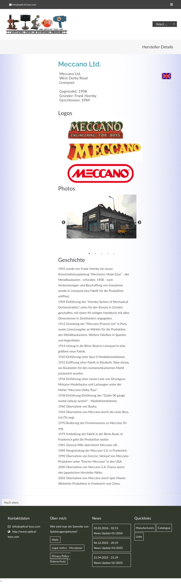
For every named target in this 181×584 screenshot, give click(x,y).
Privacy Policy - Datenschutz (60, 558)
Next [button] (139, 223)
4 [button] (108, 254)
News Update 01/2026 (108, 533)
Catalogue (164, 528)
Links (139, 536)
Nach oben (11, 502)
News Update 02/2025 (108, 562)
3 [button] (102, 254)
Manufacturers (145, 528)
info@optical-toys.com (24, 4)
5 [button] (114, 254)
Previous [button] (63, 223)
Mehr (55, 539)
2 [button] (95, 254)
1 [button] (89, 254)
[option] (101, 217)
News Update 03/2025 (108, 548)
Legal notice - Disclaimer (67, 548)
